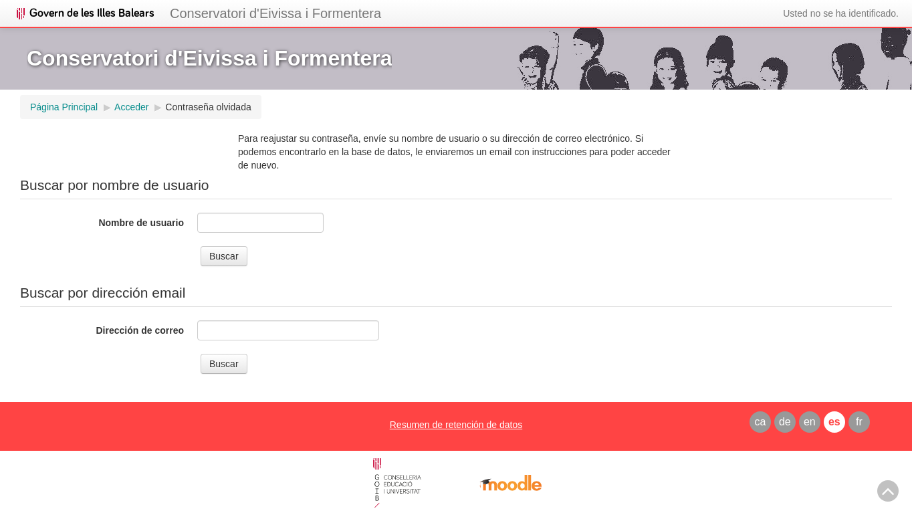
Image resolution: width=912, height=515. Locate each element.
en (810, 421)
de (785, 421)
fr (859, 421)
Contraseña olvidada (208, 107)
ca (760, 421)
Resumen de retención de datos (456, 424)
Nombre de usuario (141, 222)
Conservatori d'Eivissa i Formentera (275, 13)
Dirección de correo (140, 330)
